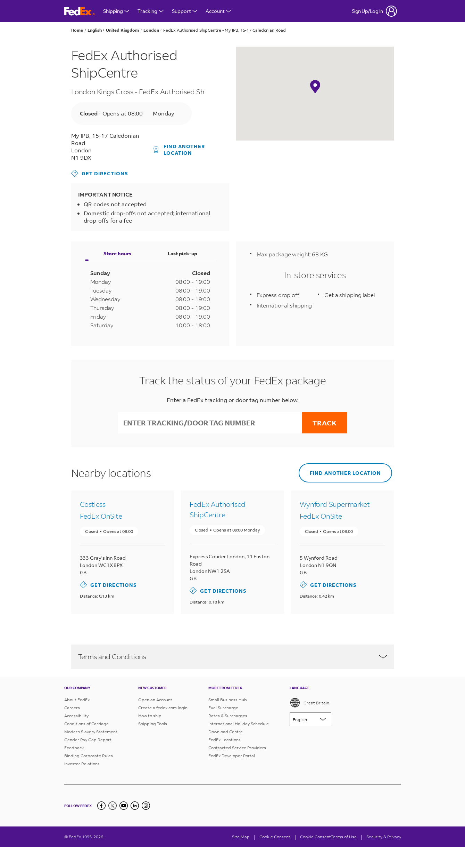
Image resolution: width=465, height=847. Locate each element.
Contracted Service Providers (237, 747)
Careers (72, 707)
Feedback (74, 747)
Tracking (151, 11)
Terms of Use (344, 836)
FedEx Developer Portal (231, 755)
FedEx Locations (224, 739)
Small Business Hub (227, 699)
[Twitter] (112, 805)
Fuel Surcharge (223, 707)
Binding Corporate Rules (88, 755)
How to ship (149, 715)
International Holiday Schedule (238, 723)
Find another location (179, 149)
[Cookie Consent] (274, 836)
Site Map (241, 836)
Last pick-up (182, 253)
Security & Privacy (383, 836)
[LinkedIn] (135, 805)
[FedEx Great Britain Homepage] (79, 11)
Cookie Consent (315, 836)
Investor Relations (82, 763)
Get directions (99, 173)
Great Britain (309, 702)
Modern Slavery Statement (90, 731)
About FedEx (77, 699)
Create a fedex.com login (163, 707)
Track (325, 422)
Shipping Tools (152, 723)
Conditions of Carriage (86, 723)
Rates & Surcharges (227, 715)
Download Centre (225, 731)
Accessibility (76, 715)
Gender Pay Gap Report (87, 739)
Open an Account (155, 699)
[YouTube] (123, 805)
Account (218, 11)
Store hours (117, 253)
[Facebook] (101, 805)
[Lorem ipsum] (310, 719)
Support (184, 11)
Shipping (116, 11)
